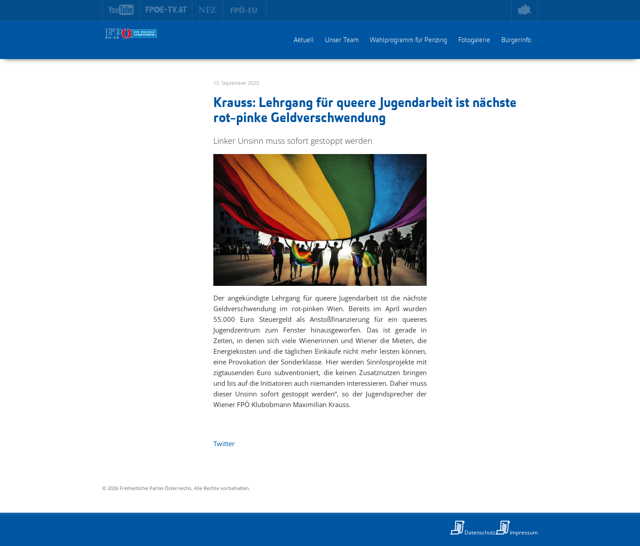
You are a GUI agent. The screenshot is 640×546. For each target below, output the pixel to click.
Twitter (224, 443)
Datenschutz (480, 532)
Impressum (524, 532)
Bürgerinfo (516, 40)
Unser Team (342, 40)
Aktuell (304, 40)
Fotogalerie (474, 40)
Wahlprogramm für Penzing (408, 40)
